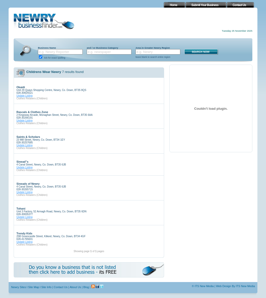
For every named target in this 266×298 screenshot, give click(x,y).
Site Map (33, 287)
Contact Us (61, 287)
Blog (86, 287)
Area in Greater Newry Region (153, 47)
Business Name (47, 47)
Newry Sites (18, 287)
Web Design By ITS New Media (235, 286)
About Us (75, 287)
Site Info (46, 287)
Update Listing (24, 95)
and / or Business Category (102, 47)
